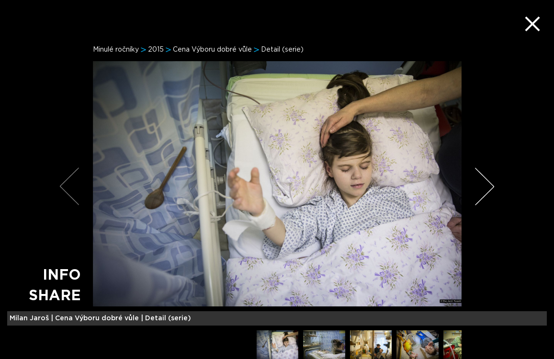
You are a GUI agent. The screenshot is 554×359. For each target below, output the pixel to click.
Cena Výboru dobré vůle (212, 49)
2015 (156, 49)
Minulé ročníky (116, 49)
